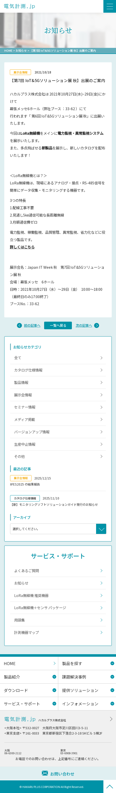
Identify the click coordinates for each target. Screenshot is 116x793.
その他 (19, 456)
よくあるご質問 (26, 570)
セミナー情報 (24, 407)
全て (17, 357)
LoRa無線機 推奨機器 (31, 595)
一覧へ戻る (58, 325)
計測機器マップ (26, 632)
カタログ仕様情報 (28, 370)
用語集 (19, 620)
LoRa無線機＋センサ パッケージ (40, 607)
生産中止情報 (24, 444)
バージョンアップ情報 (31, 431)
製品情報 (21, 382)
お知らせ (21, 50)
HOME (8, 50)
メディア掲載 (24, 419)
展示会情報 (23, 394)
